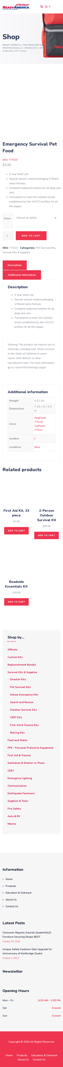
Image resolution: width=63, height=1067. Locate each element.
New (37, 447)
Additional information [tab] (22, 275)
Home (9, 879)
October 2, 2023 (11, 958)
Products (11, 886)
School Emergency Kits (24, 694)
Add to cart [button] (16, 530)
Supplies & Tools (18, 801)
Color (7, 218)
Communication (17, 786)
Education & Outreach (19, 892)
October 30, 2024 (11, 941)
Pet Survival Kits (45, 248)
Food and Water (18, 740)
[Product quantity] (8, 235)
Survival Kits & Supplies (16, 252)
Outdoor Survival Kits (23, 710)
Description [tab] (15, 265)
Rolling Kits (17, 732)
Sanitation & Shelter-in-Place (26, 763)
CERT (11, 770)
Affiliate (13, 649)
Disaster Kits (18, 679)
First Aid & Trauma (19, 755)
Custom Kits (15, 657)
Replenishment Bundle (22, 664)
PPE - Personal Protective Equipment (31, 748)
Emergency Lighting (20, 778)
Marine (12, 824)
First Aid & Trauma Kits (24, 725)
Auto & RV (14, 816)
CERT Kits (16, 717)
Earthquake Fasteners (21, 793)
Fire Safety (14, 808)
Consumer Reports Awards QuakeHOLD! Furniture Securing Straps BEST (27, 935)
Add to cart (31, 235)
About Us (11, 899)
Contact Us (12, 906)
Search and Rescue (21, 702)
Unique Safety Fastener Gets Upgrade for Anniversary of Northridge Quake (27, 951)
